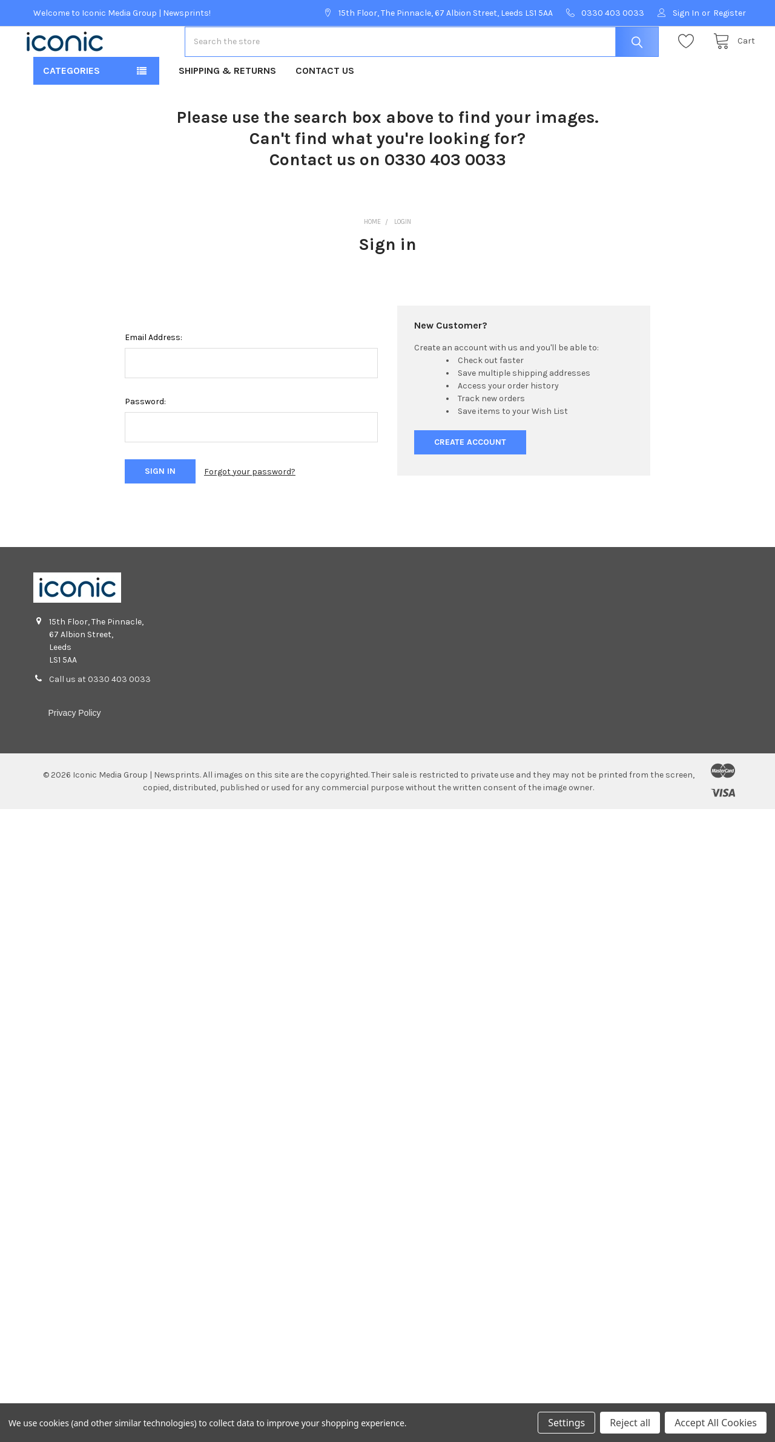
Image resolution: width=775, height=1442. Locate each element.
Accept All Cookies (715, 1422)
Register (729, 13)
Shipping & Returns (227, 109)
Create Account (470, 481)
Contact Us (324, 109)
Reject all (630, 1422)
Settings (566, 1422)
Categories (71, 109)
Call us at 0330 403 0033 (100, 718)
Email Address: (153, 376)
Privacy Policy (74, 751)
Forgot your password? (249, 510)
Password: (145, 440)
